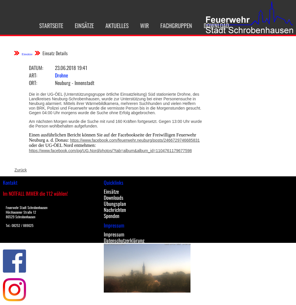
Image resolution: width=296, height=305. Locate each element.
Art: (33, 75)
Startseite (49, 25)
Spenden (111, 215)
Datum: (36, 67)
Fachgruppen (174, 25)
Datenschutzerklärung (124, 240)
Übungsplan (115, 203)
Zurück (20, 170)
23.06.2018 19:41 (71, 67)
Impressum (114, 234)
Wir (142, 25)
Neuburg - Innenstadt (74, 82)
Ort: (33, 82)
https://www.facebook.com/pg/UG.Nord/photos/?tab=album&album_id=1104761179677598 (110, 150)
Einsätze (82, 25)
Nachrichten (115, 209)
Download (214, 25)
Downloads (113, 197)
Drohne (61, 75)
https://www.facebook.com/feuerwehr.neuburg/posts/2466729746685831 (135, 140)
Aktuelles (114, 25)
